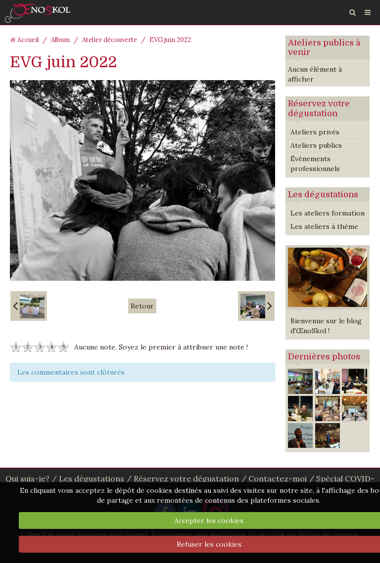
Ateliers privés (314, 132)
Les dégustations (323, 194)
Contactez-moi (277, 478)
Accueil (28, 39)
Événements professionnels (315, 163)
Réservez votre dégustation (319, 108)
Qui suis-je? (27, 478)
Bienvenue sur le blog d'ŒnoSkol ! (326, 325)
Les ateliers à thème (324, 226)
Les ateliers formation (327, 213)
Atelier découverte (109, 39)
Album (60, 39)
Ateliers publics (316, 145)
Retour (142, 306)
